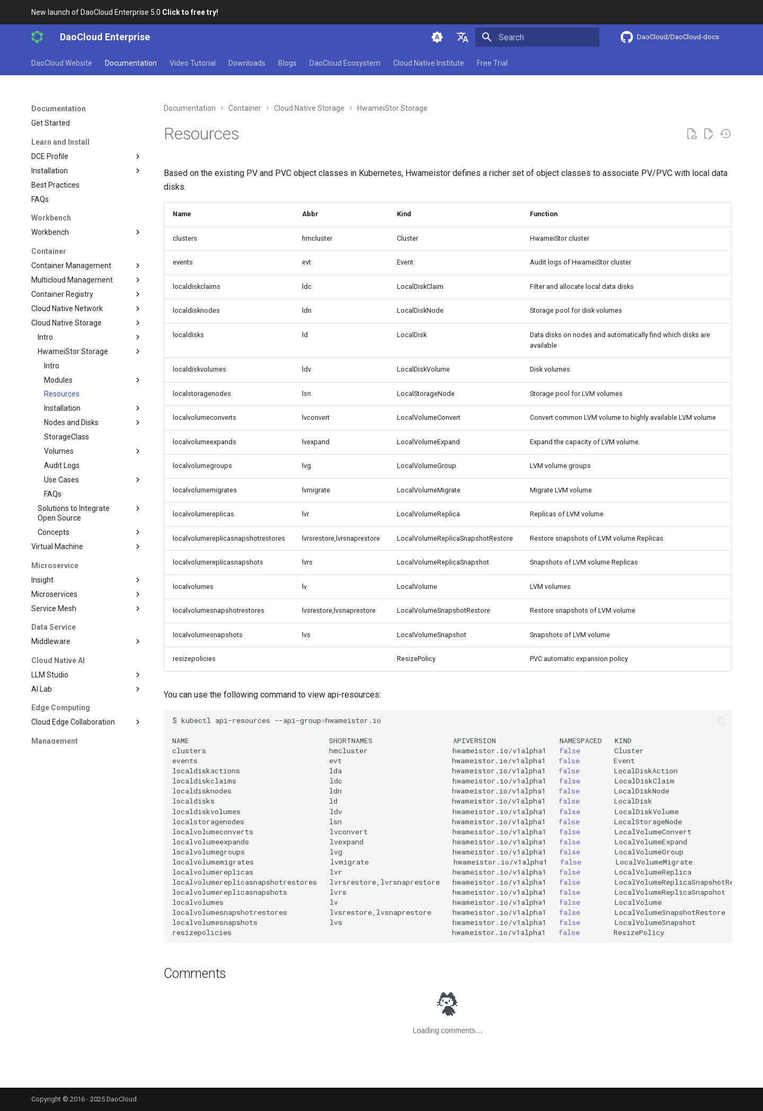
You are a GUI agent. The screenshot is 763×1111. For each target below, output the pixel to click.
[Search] (537, 37)
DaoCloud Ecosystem (344, 63)
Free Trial (492, 63)
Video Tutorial (193, 63)
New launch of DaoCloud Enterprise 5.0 (124, 12)
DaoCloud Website (61, 63)
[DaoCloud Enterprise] (37, 37)
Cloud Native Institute (428, 63)
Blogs (287, 63)
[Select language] (462, 37)
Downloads (246, 63)
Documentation (131, 63)
